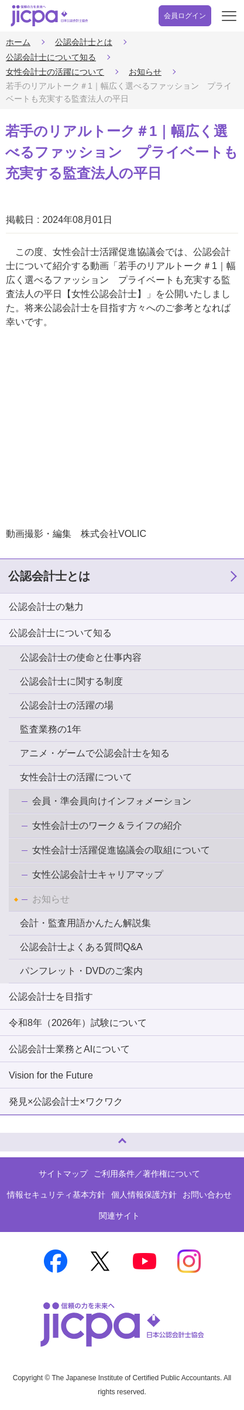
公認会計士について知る (51, 57)
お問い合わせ (207, 1194)
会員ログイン (185, 16)
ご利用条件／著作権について (147, 1173)
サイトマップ (63, 1173)
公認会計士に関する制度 (71, 681)
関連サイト (119, 1215)
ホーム (18, 42)
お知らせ (145, 71)
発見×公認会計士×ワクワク (66, 1102)
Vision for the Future (51, 1075)
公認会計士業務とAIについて (69, 1049)
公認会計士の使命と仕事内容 (81, 657)
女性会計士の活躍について (55, 71)
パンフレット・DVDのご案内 (81, 971)
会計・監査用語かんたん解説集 (85, 923)
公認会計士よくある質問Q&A (81, 947)
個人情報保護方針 (144, 1194)
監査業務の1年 (50, 729)
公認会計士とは (83, 42)
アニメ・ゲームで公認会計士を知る (95, 753)
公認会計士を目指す (51, 996)
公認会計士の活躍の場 (67, 705)
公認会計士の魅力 (46, 607)
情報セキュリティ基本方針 (56, 1194)
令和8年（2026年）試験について (78, 1023)
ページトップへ (20, 1137)
